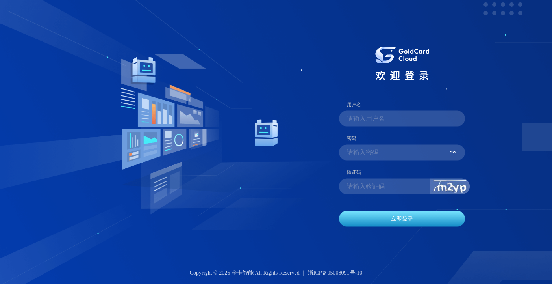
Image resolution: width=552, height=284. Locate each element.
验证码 (354, 172)
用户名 (354, 104)
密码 (351, 138)
